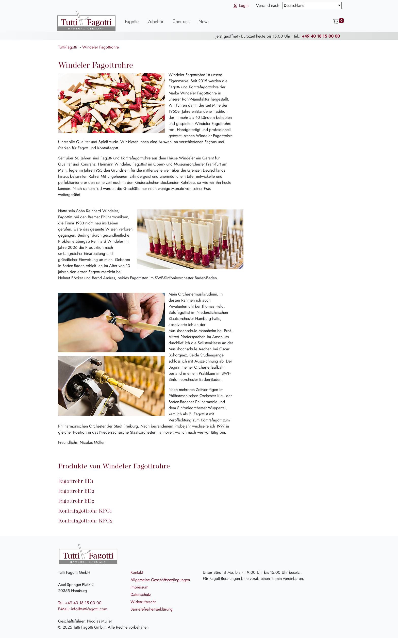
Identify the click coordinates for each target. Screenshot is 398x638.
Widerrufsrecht (143, 602)
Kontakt (136, 572)
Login (240, 5)
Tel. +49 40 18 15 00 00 (80, 603)
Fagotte (132, 21)
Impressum (139, 587)
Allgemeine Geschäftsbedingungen (160, 580)
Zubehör (155, 21)
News (203, 21)
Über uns (181, 21)
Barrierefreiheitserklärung (151, 609)
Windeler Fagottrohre (100, 47)
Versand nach (268, 5)
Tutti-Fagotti (67, 47)
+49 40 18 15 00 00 (321, 36)
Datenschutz (140, 594)
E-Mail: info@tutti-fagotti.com (82, 609)
